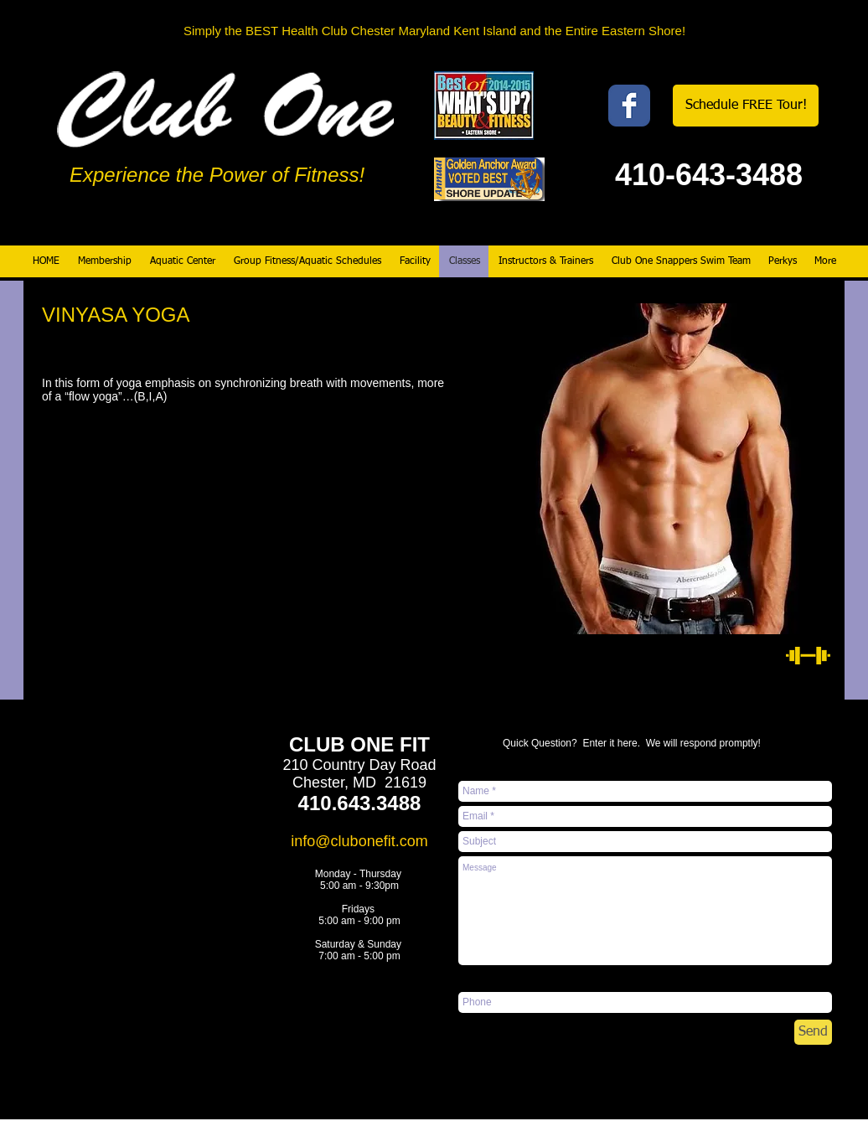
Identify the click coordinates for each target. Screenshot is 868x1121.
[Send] (813, 1032)
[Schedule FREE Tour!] (746, 106)
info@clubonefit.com (359, 841)
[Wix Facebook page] (629, 106)
